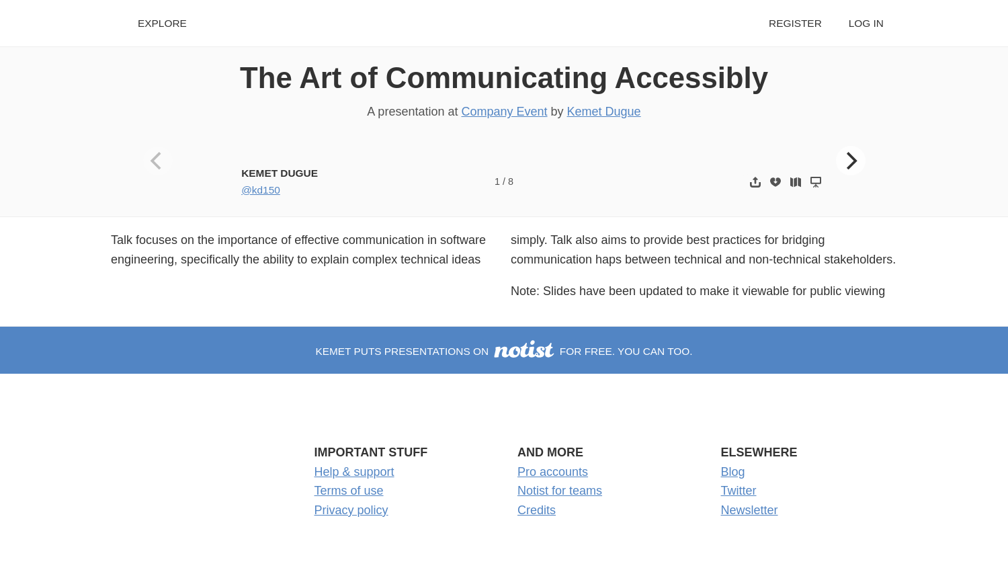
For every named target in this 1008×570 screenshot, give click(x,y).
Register (795, 23)
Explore (162, 23)
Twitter (739, 490)
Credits (536, 510)
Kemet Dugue (604, 111)
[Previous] (158, 160)
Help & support (354, 472)
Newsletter (749, 510)
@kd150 (260, 190)
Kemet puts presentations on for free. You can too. (503, 351)
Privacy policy (351, 510)
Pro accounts (552, 472)
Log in (866, 23)
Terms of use (349, 490)
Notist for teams (559, 490)
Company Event (504, 111)
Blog (733, 472)
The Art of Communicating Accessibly (504, 77)
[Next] (851, 160)
